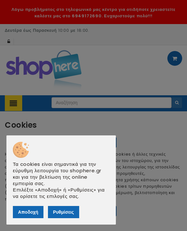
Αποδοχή (28, 212)
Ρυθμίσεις (63, 212)
